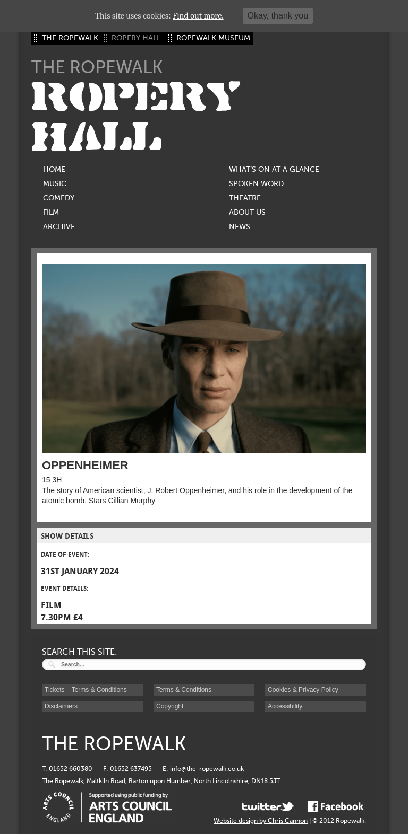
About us (247, 212)
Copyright (169, 706)
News (239, 227)
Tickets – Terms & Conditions (86, 689)
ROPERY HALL (136, 117)
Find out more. (198, 16)
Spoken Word (256, 184)
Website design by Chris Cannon (261, 820)
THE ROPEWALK (70, 38)
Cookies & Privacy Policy (303, 689)
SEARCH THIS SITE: (79, 652)
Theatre (245, 198)
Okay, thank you (278, 15)
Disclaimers (61, 706)
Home (54, 169)
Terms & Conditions (183, 689)
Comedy (58, 198)
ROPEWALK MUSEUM (213, 38)
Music (54, 184)
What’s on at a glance (274, 169)
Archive (59, 227)
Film (51, 212)
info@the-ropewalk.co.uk (207, 768)
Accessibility (285, 706)
